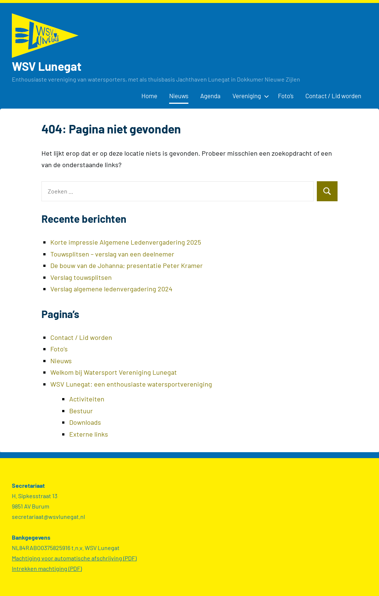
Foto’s (286, 95)
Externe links (88, 434)
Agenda (210, 95)
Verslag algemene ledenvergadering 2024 (111, 289)
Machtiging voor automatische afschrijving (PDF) (74, 558)
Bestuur (81, 411)
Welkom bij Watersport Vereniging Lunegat (113, 372)
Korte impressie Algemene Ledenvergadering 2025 (125, 242)
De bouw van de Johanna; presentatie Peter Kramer (126, 265)
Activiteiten (86, 399)
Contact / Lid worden (333, 95)
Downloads (85, 422)
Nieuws (178, 95)
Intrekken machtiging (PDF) (47, 568)
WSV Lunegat (46, 66)
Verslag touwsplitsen (81, 277)
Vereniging (249, 95)
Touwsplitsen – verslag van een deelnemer (112, 254)
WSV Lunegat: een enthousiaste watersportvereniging (131, 384)
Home (149, 95)
